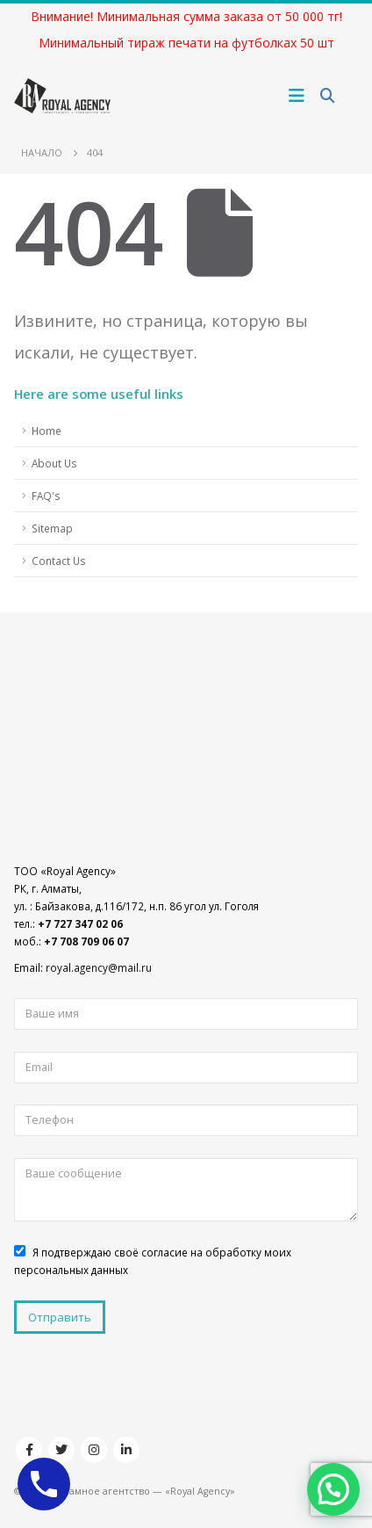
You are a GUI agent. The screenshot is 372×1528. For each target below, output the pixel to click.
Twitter (61, 1450)
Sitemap (52, 528)
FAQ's (46, 496)
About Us (54, 463)
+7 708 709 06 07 (86, 941)
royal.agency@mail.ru (99, 967)
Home (46, 431)
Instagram (94, 1450)
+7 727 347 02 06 (80, 923)
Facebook (29, 1450)
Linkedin (126, 1450)
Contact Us (59, 561)
